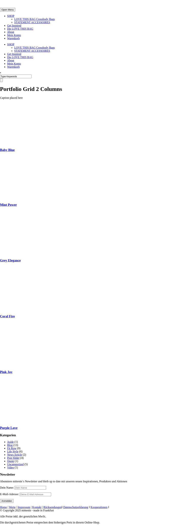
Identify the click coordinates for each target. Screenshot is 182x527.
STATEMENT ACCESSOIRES (32, 22)
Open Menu (7, 9)
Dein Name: (7, 487)
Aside (10, 441)
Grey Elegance (10, 260)
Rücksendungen (52, 507)
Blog (10, 445)
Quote (10, 461)
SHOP (10, 15)
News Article (14, 454)
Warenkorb (13, 38)
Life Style (12, 451)
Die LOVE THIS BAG (20, 28)
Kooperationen (98, 507)
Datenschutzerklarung (75, 507)
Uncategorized (15, 464)
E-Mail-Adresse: (25, 494)
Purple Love (8, 428)
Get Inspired (14, 25)
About (10, 31)
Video (10, 467)
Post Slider (13, 457)
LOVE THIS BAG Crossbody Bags (34, 19)
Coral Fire (7, 316)
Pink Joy (6, 372)
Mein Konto (14, 35)
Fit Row (11, 448)
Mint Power (8, 205)
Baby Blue (7, 150)
